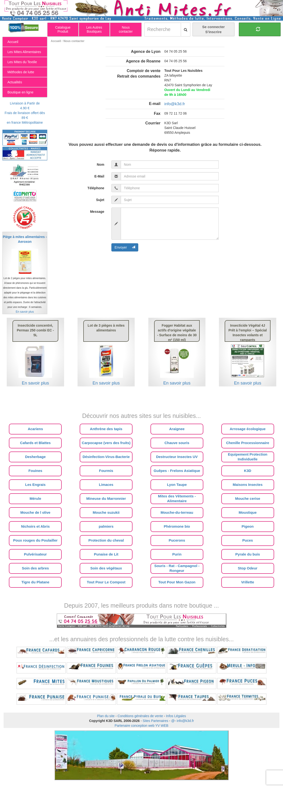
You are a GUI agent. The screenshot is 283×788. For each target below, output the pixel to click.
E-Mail (99, 176)
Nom (100, 164)
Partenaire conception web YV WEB (142, 725)
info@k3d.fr (174, 104)
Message (97, 212)
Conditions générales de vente (140, 716)
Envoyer (124, 247)
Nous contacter (73, 41)
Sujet (100, 200)
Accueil (56, 41)
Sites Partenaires (155, 721)
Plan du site (105, 716)
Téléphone (95, 188)
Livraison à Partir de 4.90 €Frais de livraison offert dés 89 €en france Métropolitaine (25, 112)
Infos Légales (176, 716)
